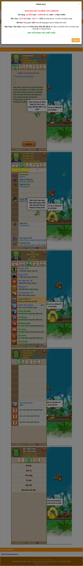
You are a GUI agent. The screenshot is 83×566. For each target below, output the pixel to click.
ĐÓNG (75, 40)
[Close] (79, 4)
